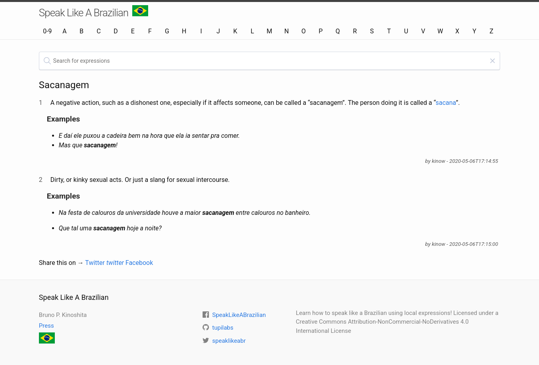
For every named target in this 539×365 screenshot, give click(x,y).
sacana (446, 102)
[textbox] (269, 61)
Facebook (139, 263)
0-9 (47, 31)
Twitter (104, 263)
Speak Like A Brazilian (93, 12)
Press (46, 325)
